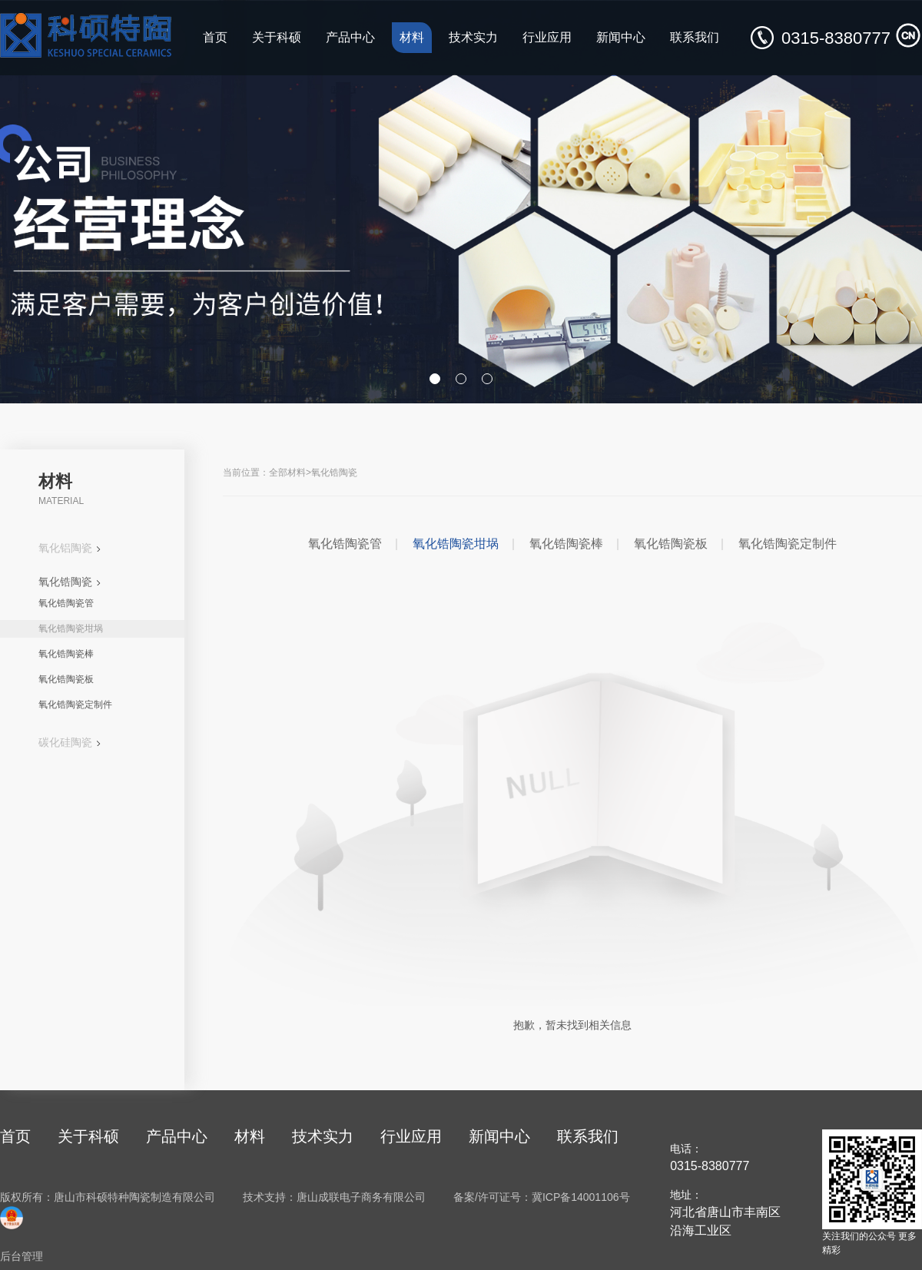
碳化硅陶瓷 (69, 742)
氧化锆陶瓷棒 (66, 653)
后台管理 (21, 1256)
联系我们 (694, 37)
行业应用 (547, 37)
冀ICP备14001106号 (581, 1197)
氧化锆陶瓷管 (66, 603)
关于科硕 (276, 37)
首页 (215, 37)
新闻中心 (620, 37)
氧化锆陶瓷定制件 (75, 704)
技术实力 (473, 37)
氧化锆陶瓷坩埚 (70, 628)
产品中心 (350, 37)
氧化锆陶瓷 (69, 581)
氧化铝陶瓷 (69, 548)
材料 (412, 37)
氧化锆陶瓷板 (66, 679)
